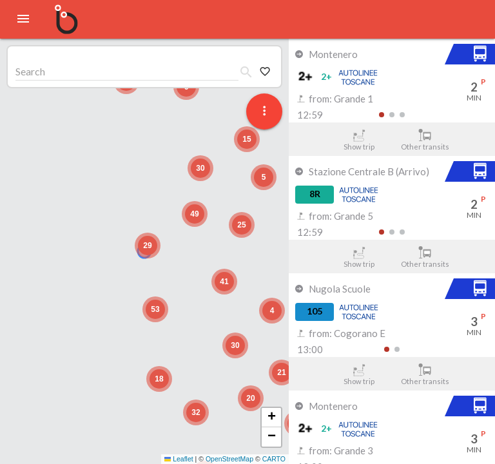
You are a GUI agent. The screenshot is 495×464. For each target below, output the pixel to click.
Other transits (425, 140)
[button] (147, 245)
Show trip (359, 140)
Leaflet (178, 459)
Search (30, 71)
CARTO (274, 459)
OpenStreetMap (229, 459)
